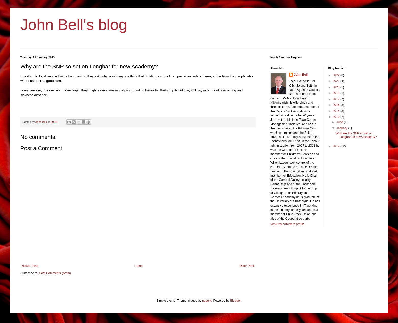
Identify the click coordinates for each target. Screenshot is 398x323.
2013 (336, 117)
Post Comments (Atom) (55, 273)
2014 (336, 111)
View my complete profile (287, 224)
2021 (336, 81)
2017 (336, 99)
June (340, 122)
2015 (336, 105)
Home (138, 266)
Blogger (235, 300)
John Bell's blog (73, 24)
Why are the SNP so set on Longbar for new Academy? (356, 135)
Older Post (246, 266)
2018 (336, 93)
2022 (336, 75)
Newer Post (30, 266)
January (342, 128)
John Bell (301, 74)
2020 (336, 87)
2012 (336, 146)
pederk (207, 300)
